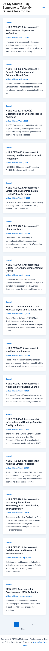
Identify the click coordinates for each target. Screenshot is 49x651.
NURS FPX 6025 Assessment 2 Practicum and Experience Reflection (22, 30)
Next (24, 629)
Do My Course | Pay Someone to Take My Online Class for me (17, 7)
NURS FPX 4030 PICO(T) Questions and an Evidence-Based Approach (24, 113)
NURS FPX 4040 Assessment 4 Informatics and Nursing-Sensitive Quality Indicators (24, 422)
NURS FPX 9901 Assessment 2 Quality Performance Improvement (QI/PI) (24, 267)
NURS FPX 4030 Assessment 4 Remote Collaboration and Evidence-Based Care (22, 72)
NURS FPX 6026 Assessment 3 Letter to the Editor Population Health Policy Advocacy (22, 190)
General (8, 23)
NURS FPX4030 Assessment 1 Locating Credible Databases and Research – (23, 155)
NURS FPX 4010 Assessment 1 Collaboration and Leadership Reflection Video (22, 550)
